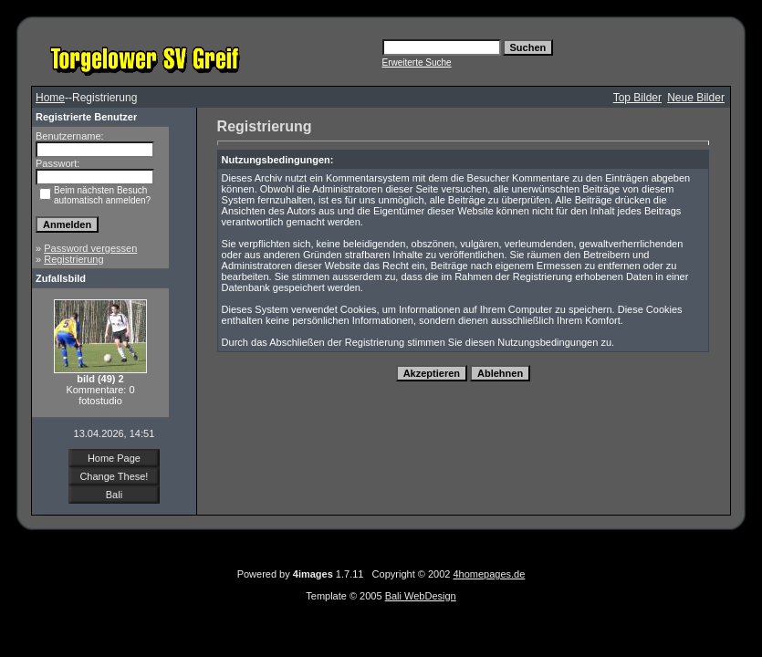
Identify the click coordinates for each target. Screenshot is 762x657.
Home (50, 97)
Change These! (113, 476)
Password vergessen (90, 248)
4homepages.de (489, 573)
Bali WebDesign (420, 595)
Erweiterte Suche (417, 62)
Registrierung (73, 259)
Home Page (114, 458)
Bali (114, 494)
